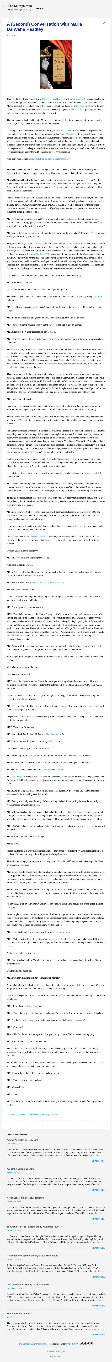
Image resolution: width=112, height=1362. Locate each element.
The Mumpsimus (20, 6)
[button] (103, 23)
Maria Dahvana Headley (39, 1114)
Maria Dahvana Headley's (53, 99)
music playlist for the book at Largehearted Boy (49, 159)
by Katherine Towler (33, 1227)
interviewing (81, 106)
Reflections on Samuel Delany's (32, 1255)
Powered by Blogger (56, 1351)
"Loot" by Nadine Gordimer (21, 1169)
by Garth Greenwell (28, 1284)
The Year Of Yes (43, 254)
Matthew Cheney (43, 1344)
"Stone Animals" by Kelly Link (22, 1140)
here (51, 120)
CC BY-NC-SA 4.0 (79, 1343)
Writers (55, 1114)
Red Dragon (17, 776)
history (11, 1114)
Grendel (29, 565)
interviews (21, 1114)
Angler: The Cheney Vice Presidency (48, 582)
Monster (59, 769)
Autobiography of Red (35, 536)
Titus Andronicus (53, 734)
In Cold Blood (46, 769)
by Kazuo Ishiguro (25, 1198)
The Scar (98, 296)
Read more (98, 1161)
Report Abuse (56, 1356)
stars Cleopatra (65, 130)
